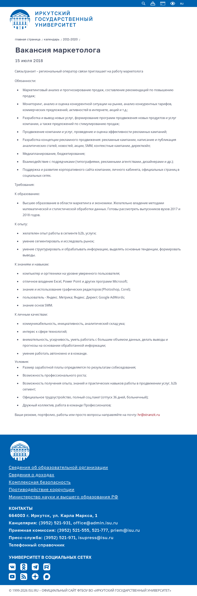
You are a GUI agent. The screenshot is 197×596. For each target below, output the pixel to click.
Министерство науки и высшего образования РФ (63, 497)
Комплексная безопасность (40, 482)
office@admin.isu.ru (95, 523)
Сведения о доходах (31, 475)
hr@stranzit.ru (149, 414)
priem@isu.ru (125, 531)
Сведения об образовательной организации (58, 468)
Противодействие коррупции (41, 490)
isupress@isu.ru (96, 538)
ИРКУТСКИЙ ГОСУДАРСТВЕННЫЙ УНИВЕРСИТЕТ (64, 19)
